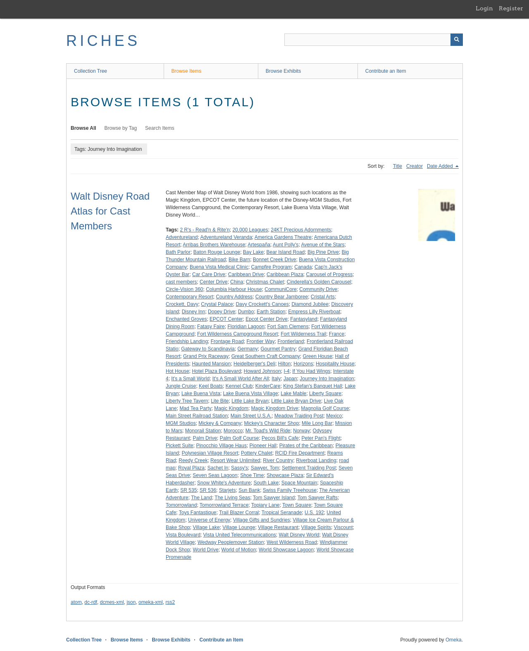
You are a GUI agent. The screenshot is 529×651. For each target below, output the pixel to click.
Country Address (234, 297)
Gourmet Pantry (277, 349)
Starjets (227, 490)
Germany (247, 349)
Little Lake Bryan (249, 401)
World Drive (205, 550)
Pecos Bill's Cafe (280, 438)
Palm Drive (205, 438)
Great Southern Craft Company (265, 356)
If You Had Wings (311, 371)
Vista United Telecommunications (239, 535)
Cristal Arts (323, 297)
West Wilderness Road (292, 542)
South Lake (266, 483)
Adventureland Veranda (226, 237)
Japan (290, 379)
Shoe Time (252, 475)
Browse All (83, 128)
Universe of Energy (209, 520)
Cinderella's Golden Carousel (319, 282)
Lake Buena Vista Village (250, 393)
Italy (276, 379)
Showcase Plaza (285, 475)
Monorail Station (203, 431)
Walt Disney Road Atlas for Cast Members (110, 211)
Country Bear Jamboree (281, 297)
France (336, 334)
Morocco (233, 431)
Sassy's (239, 468)
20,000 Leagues (250, 230)
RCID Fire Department (299, 453)
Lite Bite (220, 401)
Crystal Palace (217, 304)
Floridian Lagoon (245, 326)
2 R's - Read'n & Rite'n (204, 230)
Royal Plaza (191, 468)
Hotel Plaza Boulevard (216, 371)
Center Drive (213, 282)
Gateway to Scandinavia (207, 349)
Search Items (159, 128)
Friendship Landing (187, 341)
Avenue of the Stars (322, 245)
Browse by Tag (121, 128)
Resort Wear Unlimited (235, 460)
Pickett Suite (179, 445)
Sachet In (218, 468)
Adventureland (182, 237)
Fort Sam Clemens (287, 326)
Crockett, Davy (182, 304)
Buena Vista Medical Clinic (219, 267)
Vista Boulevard (183, 535)
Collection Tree (90, 71)
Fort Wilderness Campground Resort (237, 334)
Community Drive (318, 289)
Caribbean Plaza (285, 274)
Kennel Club (239, 386)
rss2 (170, 602)
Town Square (296, 505)
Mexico (334, 416)
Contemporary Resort (189, 297)
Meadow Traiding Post (299, 416)
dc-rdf (90, 602)
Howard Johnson (262, 371)
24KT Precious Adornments (301, 230)
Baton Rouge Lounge (216, 252)
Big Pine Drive (323, 252)
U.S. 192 (314, 512)
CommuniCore (280, 289)
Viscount (343, 527)
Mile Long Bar (317, 423)
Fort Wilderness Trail (303, 334)
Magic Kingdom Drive (274, 408)
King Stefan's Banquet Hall (312, 386)
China (236, 282)
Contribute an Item (385, 71)
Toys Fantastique (198, 512)
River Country (278, 460)
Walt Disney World (299, 535)
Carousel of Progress (329, 274)
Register (511, 8)
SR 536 (208, 490)
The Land (201, 498)
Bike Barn (239, 259)
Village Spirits (316, 527)
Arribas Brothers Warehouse (214, 245)
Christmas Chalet (265, 282)
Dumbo (246, 312)
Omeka (454, 640)
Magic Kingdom (231, 408)
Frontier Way (260, 341)
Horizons (303, 364)
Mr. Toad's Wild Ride (268, 431)
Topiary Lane (265, 505)
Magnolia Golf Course (325, 408)
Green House (317, 356)
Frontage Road (227, 341)
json (131, 602)
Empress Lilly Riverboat (314, 312)
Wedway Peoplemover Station (231, 542)
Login (484, 8)
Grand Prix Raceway (206, 356)
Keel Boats (211, 386)
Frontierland (290, 341)
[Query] (373, 39)
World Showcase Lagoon (286, 550)
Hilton (284, 364)
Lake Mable (293, 393)
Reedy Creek (193, 460)
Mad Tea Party (195, 408)
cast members (181, 282)
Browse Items (187, 71)
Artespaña (259, 245)
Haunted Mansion (211, 364)
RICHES (103, 40)
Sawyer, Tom (265, 468)
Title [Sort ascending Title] (397, 166)
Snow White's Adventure (224, 483)
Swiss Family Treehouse (290, 490)
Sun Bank (249, 490)
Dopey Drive (221, 312)
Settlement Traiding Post (309, 468)
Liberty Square (325, 393)
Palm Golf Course (239, 438)
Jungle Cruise (181, 386)
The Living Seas (232, 498)
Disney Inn (193, 312)
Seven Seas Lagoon (215, 475)
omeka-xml (150, 602)
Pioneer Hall (263, 445)
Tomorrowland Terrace (224, 505)
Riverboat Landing (316, 460)
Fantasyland (303, 319)
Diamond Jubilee (309, 304)
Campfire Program (271, 267)
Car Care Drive (208, 274)
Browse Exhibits (283, 71)
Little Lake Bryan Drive (296, 401)
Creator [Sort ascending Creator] (414, 166)
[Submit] (456, 39)
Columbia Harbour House (234, 289)
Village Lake (206, 527)
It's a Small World (190, 379)
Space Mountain (299, 483)
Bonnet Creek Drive (274, 259)
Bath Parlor (178, 252)
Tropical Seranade (282, 512)
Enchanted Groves (186, 319)
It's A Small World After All (240, 379)
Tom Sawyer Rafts (318, 498)
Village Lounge (238, 527)
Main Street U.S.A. (251, 416)
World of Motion (239, 550)
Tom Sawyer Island (274, 498)
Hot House (177, 371)
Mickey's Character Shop (271, 423)
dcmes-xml (112, 602)
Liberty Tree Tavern (187, 401)
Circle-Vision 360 (184, 289)
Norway (301, 431)
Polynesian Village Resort (210, 453)
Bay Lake (253, 252)
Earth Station (271, 312)
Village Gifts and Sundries (261, 520)
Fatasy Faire (211, 326)
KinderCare (268, 386)
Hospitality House (335, 364)
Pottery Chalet (256, 453)
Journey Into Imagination (327, 379)
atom (76, 602)
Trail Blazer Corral (239, 512)
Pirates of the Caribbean (306, 445)
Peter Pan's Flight (320, 438)
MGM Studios (181, 423)
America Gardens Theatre (283, 237)
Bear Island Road (286, 252)
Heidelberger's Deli (254, 364)
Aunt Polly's (285, 245)
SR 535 (188, 490)
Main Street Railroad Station (197, 416)
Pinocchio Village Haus (221, 445)
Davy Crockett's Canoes (262, 304)
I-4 (287, 371)
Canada (303, 267)
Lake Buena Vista (200, 393)
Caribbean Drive (246, 274)
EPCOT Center (226, 319)
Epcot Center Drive (266, 319)
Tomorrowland (181, 505)
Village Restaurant (278, 527)
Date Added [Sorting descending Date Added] (440, 166)
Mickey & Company (219, 423)
